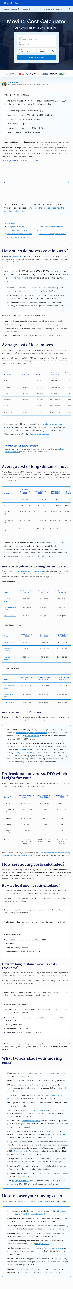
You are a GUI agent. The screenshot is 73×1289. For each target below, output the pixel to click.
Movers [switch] (25, 9)
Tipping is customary (20, 1181)
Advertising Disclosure (64, 3)
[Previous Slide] (4, 182)
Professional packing (31, 1121)
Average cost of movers (15, 227)
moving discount (42, 1244)
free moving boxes (55, 1248)
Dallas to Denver (9, 642)
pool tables (32, 1110)
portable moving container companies (31, 733)
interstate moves (32, 736)
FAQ (40, 230)
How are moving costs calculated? (19, 234)
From (20, 37)
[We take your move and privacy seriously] (20, 161)
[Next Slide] (68, 182)
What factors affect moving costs (18, 237)
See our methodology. (39, 434)
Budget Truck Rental (23, 753)
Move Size (22, 49)
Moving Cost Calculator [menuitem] (12, 9)
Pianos (24, 1110)
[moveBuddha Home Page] (11, 3)
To (19, 43)
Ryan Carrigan (13, 82)
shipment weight (20, 278)
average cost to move (13, 256)
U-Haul (22, 749)
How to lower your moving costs (51, 227)
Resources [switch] (35, 9)
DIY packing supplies (57, 1134)
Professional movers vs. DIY (17, 230)
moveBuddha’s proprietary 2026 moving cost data (27, 571)
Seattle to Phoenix (10, 702)
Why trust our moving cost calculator (52, 234)
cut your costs (45, 1201)
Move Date (42, 49)
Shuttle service (20, 1151)
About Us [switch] (59, 9)
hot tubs (41, 1110)
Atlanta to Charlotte (10, 616)
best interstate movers (52, 853)
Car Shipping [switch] (47, 9)
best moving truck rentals (23, 855)
